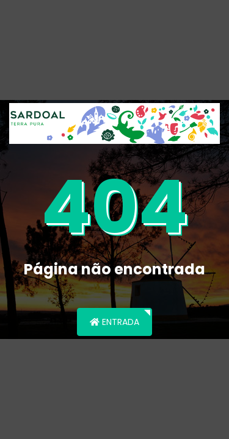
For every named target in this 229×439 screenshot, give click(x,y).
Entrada (114, 322)
